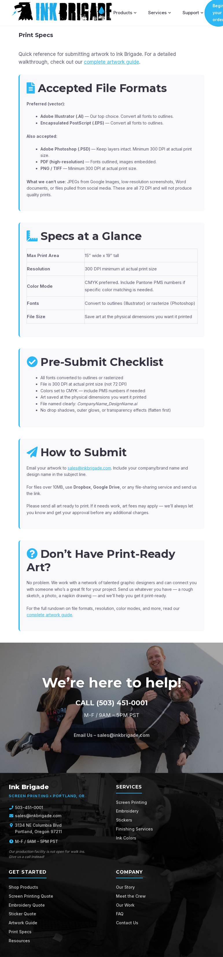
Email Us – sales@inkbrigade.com (112, 738)
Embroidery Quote (27, 905)
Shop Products (23, 887)
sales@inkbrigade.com (89, 467)
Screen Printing (131, 802)
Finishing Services (134, 828)
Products (125, 12)
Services (159, 12)
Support (193, 12)
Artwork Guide (23, 922)
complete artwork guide (111, 62)
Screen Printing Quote (31, 896)
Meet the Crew (131, 896)
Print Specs (20, 931)
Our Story (125, 887)
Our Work (125, 905)
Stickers (124, 819)
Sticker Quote (22, 913)
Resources (19, 940)
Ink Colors (126, 837)
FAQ (120, 913)
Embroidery (127, 810)
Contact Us (127, 922)
